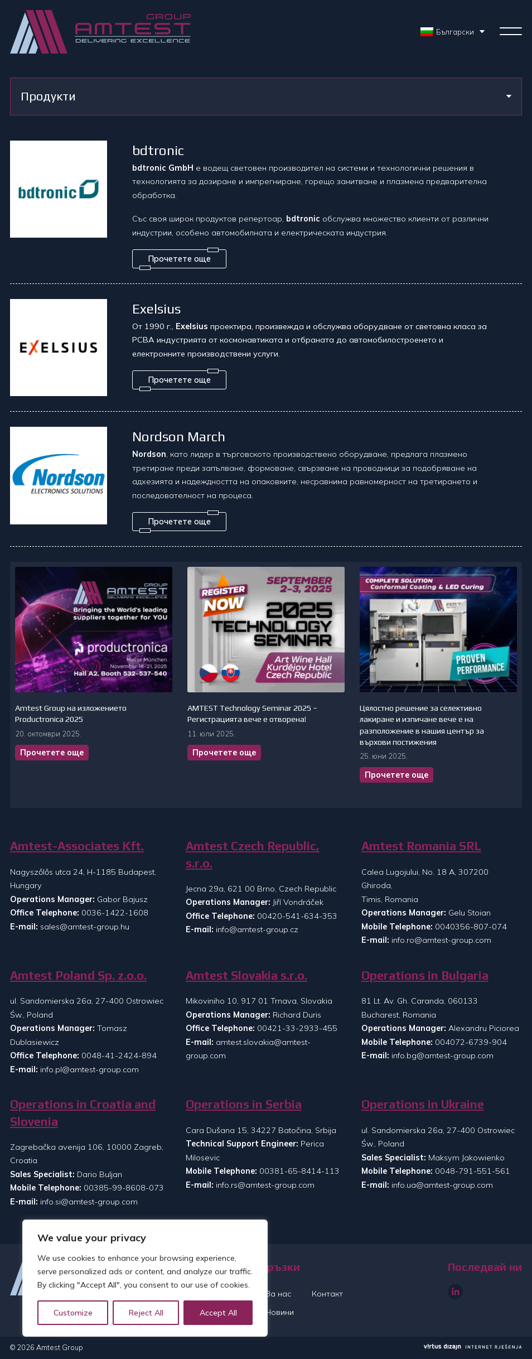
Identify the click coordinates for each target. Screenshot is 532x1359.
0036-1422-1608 (114, 913)
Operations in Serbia (244, 1104)
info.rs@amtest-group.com (265, 1185)
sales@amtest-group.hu (84, 927)
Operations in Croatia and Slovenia (83, 1112)
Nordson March (178, 436)
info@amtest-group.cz (257, 929)
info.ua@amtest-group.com (442, 1185)
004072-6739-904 (471, 1042)
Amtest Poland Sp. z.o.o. (78, 975)
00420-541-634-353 (297, 916)
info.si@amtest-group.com (89, 1202)
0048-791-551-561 (472, 1171)
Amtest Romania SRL (421, 846)
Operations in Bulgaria (425, 975)
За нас (278, 1294)
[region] (145, 1278)
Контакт (327, 1294)
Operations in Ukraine (422, 1104)
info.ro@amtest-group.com (441, 940)
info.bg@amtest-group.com (442, 1055)
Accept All (218, 1313)
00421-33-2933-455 (297, 1028)
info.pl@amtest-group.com (89, 1069)
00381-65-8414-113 (299, 1171)
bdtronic (158, 150)
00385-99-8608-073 (124, 1188)
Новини (279, 1312)
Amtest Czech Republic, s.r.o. (253, 854)
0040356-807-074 (471, 927)
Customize (73, 1313)
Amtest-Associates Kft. (77, 846)
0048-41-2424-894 (119, 1055)
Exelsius (156, 308)
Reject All (146, 1313)
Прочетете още (52, 753)
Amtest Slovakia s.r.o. (246, 975)
